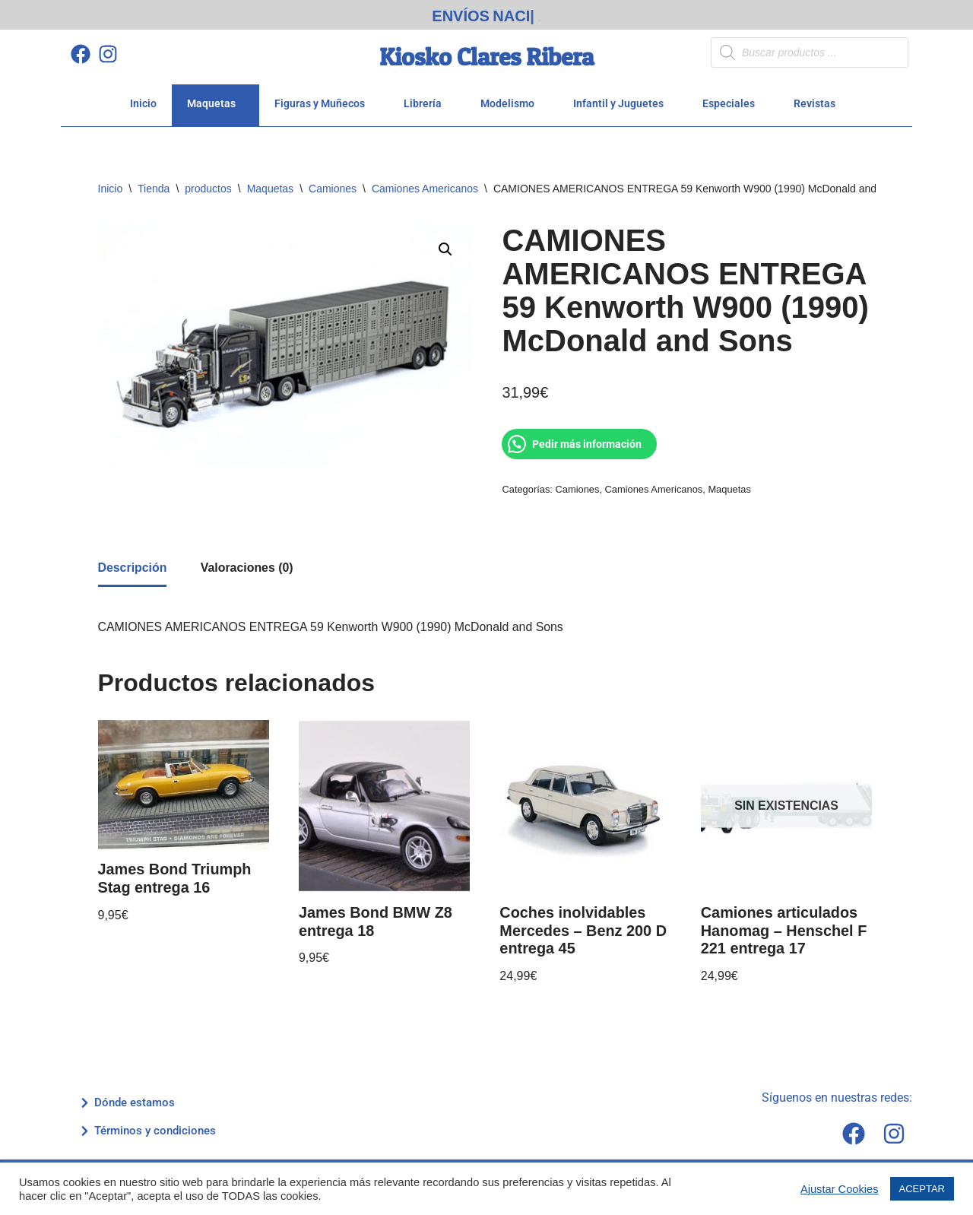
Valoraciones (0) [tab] (248, 563)
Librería (427, 98)
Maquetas (215, 98)
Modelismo (511, 98)
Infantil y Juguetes (622, 98)
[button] (445, 245)
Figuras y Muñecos (323, 98)
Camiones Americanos (425, 183)
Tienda (154, 183)
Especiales (732, 98)
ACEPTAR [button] (922, 1188)
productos (208, 183)
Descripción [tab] (133, 563)
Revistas (819, 98)
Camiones (333, 183)
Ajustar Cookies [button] (839, 1189)
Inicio (143, 98)
